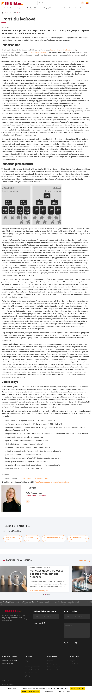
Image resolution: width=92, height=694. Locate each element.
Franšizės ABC (31, 8)
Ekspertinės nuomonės (32, 673)
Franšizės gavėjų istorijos (33, 667)
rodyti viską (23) (13, 539)
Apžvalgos (28, 676)
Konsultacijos (73, 8)
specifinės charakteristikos (37, 52)
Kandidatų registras (46, 8)
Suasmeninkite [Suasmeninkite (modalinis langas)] (47, 691)
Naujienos (20, 8)
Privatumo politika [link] (63, 691)
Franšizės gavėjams (53, 664)
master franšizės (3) (77, 539)
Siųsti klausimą (70, 643)
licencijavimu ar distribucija (60, 50)
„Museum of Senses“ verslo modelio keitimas (45, 603)
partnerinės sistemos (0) (54, 539)
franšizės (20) (32, 539)
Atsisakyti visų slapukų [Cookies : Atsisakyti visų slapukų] (30, 691)
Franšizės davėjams (53, 667)
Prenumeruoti (39, 623)
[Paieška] (50, 2)
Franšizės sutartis (52, 670)
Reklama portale (7, 684)
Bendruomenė (60, 8)
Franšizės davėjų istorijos (33, 670)
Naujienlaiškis (73, 664)
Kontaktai (83, 8)
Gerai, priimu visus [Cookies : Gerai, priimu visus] (77, 688)
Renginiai (72, 661)
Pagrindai (22, 13)
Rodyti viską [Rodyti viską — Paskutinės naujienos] (85, 561)
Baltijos (27, 661)
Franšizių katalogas (8, 8)
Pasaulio (27, 664)
